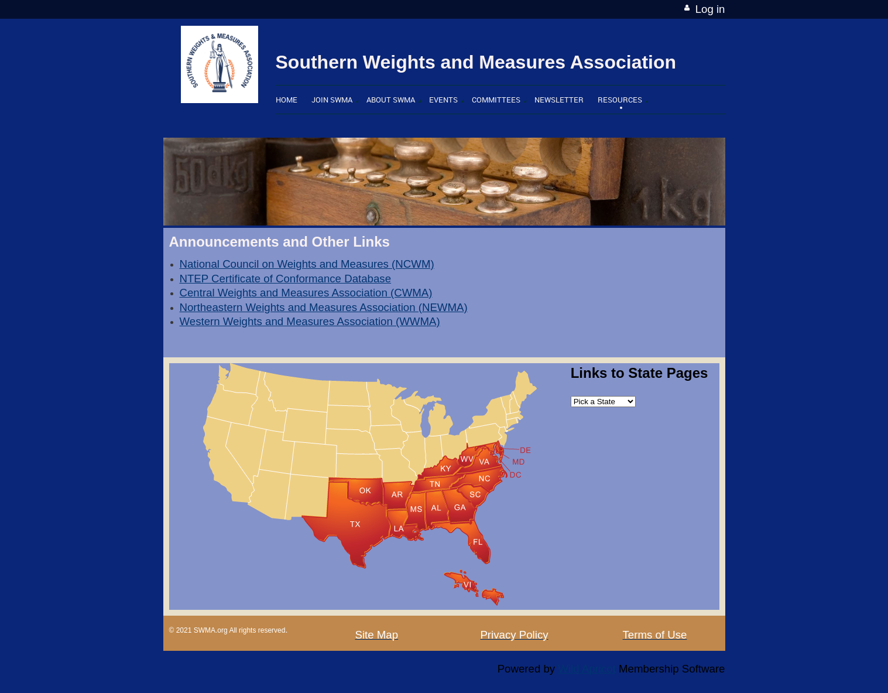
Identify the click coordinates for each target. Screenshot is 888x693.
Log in (710, 9)
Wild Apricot (587, 669)
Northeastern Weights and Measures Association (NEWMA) (324, 307)
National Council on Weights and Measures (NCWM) (307, 264)
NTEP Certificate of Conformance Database (286, 278)
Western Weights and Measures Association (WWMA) (310, 321)
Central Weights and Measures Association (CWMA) (306, 292)
